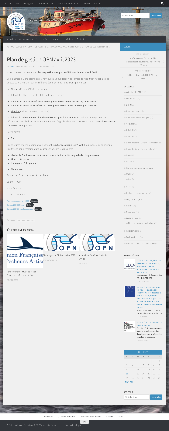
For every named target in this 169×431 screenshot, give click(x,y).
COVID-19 (130, 130)
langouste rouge (133, 199)
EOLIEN (129, 161)
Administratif (131, 98)
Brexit (128, 104)
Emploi (129, 155)
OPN (12, 70)
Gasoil (128, 186)
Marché (11, 50)
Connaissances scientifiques (138, 117)
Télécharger (36, 204)
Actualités (11, 39)
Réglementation (132, 237)
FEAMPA (129, 174)
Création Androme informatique (20, 425)
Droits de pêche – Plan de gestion (140, 149)
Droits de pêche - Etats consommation (49, 46)
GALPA (131, 179)
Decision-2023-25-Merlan (16, 208)
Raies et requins (132, 231)
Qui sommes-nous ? (45, 3)
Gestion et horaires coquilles (138, 193)
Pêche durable (132, 218)
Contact (98, 3)
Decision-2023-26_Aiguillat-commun (21, 212)
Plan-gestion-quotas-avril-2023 (19, 204)
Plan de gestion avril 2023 (26, 223)
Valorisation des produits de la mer (140, 243)
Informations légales (24, 3)
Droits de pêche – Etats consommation (142, 142)
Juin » (132, 381)
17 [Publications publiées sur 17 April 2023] (127, 373)
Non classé (130, 212)
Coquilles (130, 123)
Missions (87, 3)
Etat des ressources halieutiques (139, 168)
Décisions (130, 136)
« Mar (126, 381)
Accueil (8, 3)
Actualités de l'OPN (17, 46)
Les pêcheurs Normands (69, 3)
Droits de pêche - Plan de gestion (88, 46)
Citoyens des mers (133, 111)
